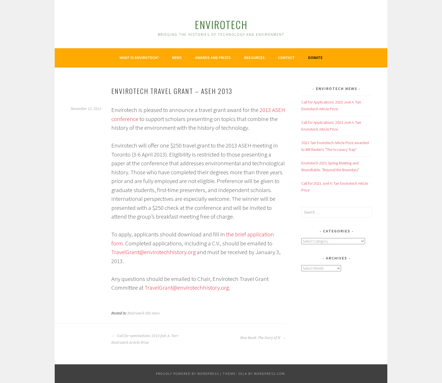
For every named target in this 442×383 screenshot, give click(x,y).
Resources (254, 57)
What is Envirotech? (139, 57)
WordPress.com (269, 373)
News (177, 57)
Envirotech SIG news (143, 313)
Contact (286, 57)
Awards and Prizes (213, 57)
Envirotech (221, 24)
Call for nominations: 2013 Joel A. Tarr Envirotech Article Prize (144, 339)
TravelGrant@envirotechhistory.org (153, 252)
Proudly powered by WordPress (187, 373)
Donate (315, 57)
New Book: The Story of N (263, 338)
